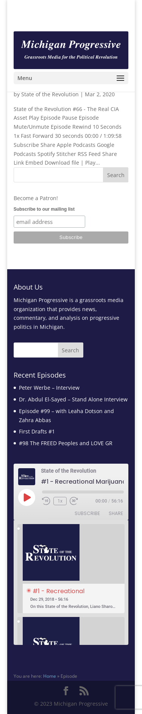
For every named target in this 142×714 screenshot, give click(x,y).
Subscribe (87, 513)
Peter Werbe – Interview (49, 387)
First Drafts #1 (37, 431)
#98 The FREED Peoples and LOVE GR (65, 443)
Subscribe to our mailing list (44, 209)
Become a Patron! (36, 198)
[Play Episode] (26, 497)
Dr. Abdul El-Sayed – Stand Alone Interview (73, 399)
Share (116, 513)
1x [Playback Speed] (60, 501)
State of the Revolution (50, 94)
